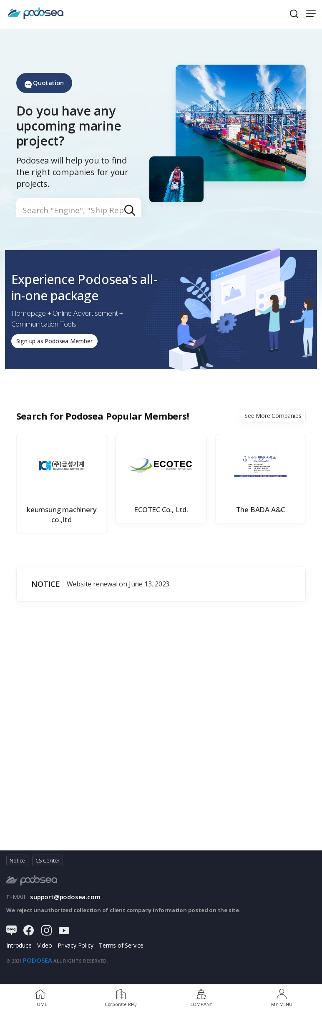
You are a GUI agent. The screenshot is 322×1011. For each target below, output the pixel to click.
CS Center (47, 864)
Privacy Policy (75, 949)
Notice (17, 864)
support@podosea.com (65, 900)
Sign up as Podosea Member (59, 343)
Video (44, 949)
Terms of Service (121, 949)
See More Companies (272, 419)
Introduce (18, 949)
